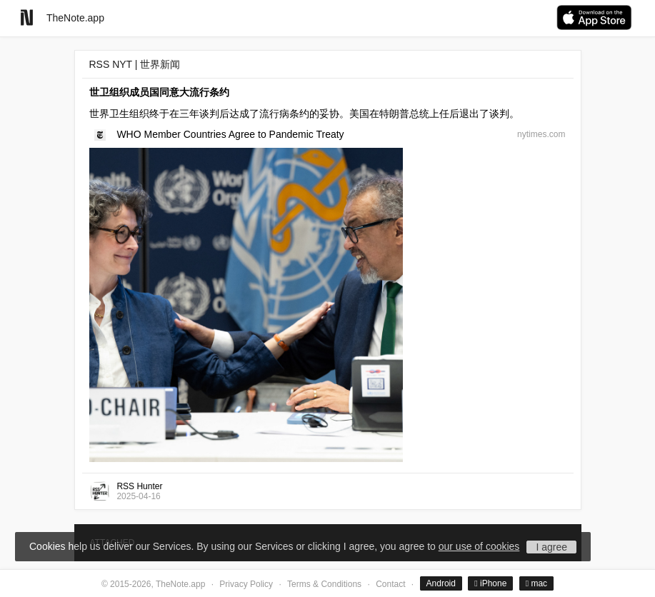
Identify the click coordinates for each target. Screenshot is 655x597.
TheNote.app (75, 18)
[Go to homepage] (26, 17)
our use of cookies (479, 546)
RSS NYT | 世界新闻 (135, 64)
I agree (551, 547)
